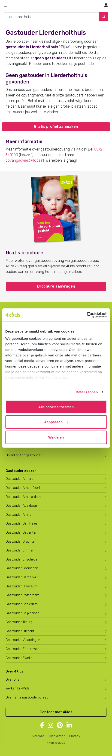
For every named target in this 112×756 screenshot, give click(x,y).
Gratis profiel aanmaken (56, 126)
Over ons (12, 680)
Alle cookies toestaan (56, 407)
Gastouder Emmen (20, 550)
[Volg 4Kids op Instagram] (50, 725)
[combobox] (51, 16)
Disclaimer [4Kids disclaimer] (57, 736)
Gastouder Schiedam (22, 604)
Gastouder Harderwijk (22, 577)
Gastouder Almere (19, 479)
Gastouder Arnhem (20, 515)
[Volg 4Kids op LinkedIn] (69, 725)
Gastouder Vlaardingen (23, 640)
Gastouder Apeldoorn (22, 506)
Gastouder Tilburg (19, 622)
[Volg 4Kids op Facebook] (42, 725)
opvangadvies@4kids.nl (25, 160)
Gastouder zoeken (21, 471)
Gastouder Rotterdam (22, 595)
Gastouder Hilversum (22, 586)
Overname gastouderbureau (27, 697)
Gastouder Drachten (21, 542)
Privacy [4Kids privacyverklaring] (74, 736)
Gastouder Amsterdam (23, 497)
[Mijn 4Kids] (106, 5)
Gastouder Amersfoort (23, 488)
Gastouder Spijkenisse (22, 613)
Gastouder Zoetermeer (23, 649)
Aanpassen (56, 422)
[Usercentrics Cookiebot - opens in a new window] (86, 315)
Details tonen (87, 392)
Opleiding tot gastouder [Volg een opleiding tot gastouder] (24, 455)
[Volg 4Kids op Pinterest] (60, 725)
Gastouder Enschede (21, 559)
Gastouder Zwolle (19, 658)
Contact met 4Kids (56, 712)
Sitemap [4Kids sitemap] (38, 736)
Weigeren (56, 437)
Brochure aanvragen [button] (56, 286)
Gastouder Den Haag (21, 523)
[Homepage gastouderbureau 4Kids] (56, 5)
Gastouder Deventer (21, 533)
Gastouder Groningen (22, 568)
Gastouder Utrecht (20, 631)
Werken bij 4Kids (18, 688)
